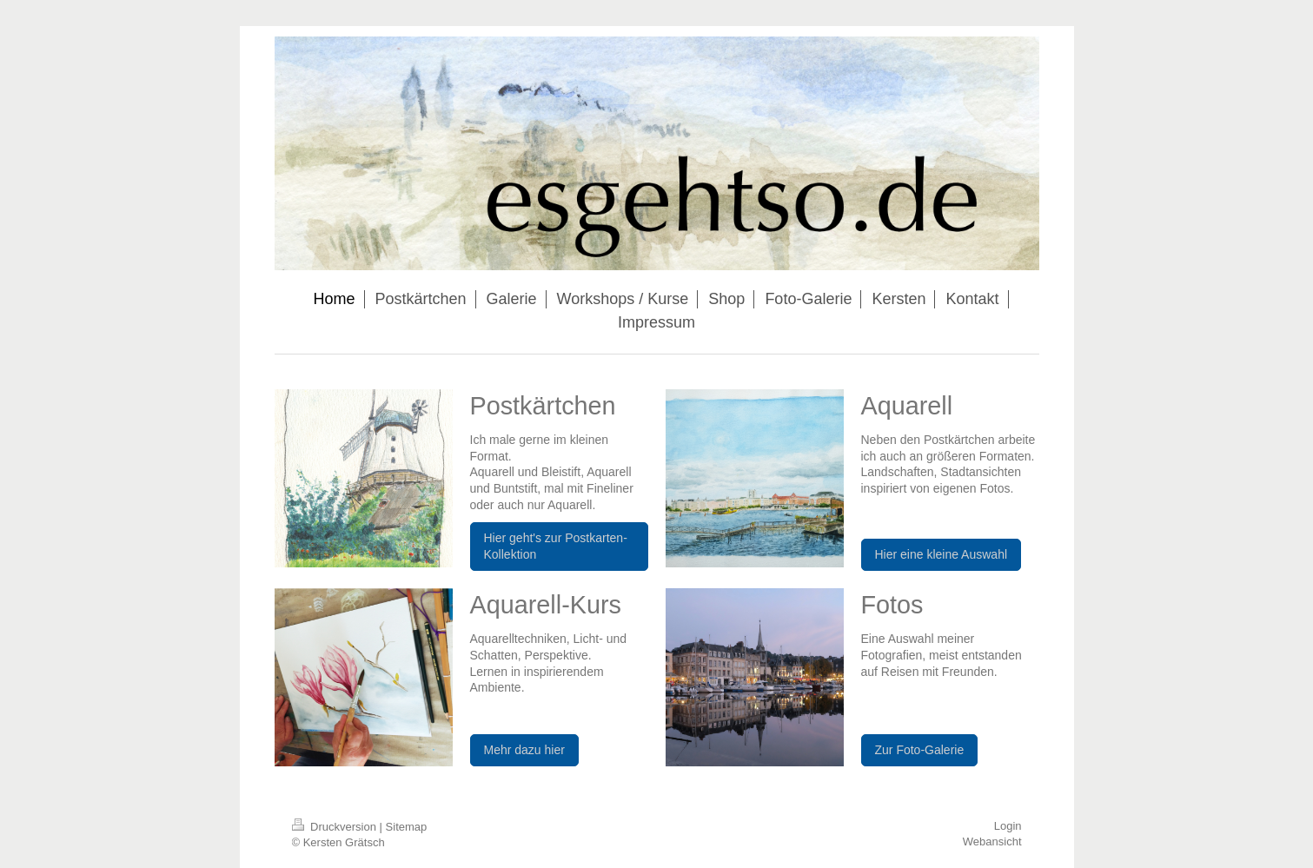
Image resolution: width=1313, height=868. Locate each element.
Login (1008, 825)
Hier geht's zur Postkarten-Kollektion (555, 546)
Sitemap (407, 826)
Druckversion (336, 826)
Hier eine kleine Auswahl (941, 554)
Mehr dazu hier (524, 750)
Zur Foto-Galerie (920, 750)
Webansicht (992, 841)
